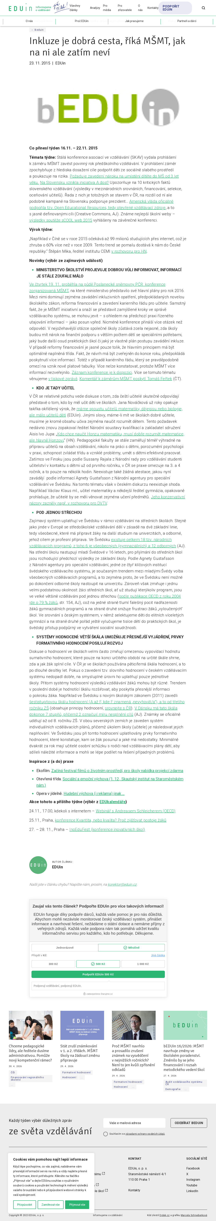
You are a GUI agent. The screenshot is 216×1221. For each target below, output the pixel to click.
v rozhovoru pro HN (129, 251)
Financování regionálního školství (27, 1078)
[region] (51, 1183)
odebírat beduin (189, 1123)
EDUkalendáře (113, 801)
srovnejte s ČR (118, 708)
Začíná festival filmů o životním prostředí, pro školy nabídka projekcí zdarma (117, 770)
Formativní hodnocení (76, 1072)
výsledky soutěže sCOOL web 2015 (60, 220)
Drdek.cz (165, 1215)
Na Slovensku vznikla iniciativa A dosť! (74, 182)
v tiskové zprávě (62, 378)
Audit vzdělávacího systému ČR (183, 1083)
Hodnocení (69, 1077)
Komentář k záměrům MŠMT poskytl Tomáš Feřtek (125, 378)
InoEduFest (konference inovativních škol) (107, 829)
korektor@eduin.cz (122, 884)
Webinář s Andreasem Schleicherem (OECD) (136, 811)
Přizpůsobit (24, 1204)
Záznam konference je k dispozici (102, 372)
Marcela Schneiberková (194, 1215)
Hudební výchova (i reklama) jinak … (94, 793)
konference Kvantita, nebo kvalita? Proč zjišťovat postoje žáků (110, 820)
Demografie (173, 1089)
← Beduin (37, 30)
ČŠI (13, 1072)
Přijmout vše (77, 1204)
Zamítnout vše (51, 1204)
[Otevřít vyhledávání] (203, 8)
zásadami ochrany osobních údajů (145, 1134)
